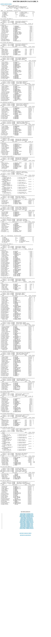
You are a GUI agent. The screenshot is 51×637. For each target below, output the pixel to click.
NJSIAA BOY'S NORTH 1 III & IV (26, 622)
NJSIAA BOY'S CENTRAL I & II (26, 614)
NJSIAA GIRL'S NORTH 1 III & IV (26, 623)
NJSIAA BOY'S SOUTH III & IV (26, 620)
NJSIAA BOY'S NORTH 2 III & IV (26, 628)
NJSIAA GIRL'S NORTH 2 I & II (26, 627)
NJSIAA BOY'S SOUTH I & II (26, 618)
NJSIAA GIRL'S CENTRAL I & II (26, 615)
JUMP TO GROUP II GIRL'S (6, 4)
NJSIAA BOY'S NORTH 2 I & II (26, 626)
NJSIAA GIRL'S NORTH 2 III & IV (26, 629)
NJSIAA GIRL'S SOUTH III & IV (26, 621)
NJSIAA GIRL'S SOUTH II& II (26, 619)
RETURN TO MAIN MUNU (25, 636)
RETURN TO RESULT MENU (25, 634)
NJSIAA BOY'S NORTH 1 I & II (26, 624)
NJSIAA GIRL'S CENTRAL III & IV (27, 617)
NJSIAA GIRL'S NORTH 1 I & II (26, 625)
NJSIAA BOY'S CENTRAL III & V (26, 616)
